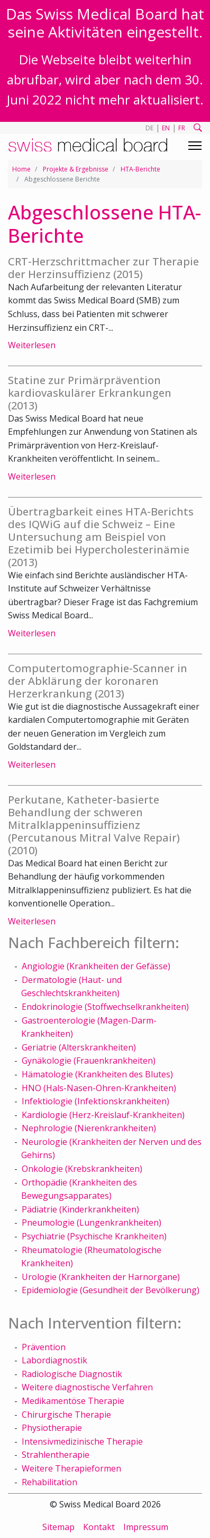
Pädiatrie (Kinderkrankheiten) (80, 1209)
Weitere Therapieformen (71, 1468)
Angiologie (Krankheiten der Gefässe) (96, 966)
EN (166, 127)
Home (21, 169)
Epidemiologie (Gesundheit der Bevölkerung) (110, 1290)
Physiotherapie (52, 1428)
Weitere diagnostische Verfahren (87, 1387)
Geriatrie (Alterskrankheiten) (79, 1047)
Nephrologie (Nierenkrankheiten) (89, 1128)
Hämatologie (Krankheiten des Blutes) (97, 1074)
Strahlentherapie (55, 1454)
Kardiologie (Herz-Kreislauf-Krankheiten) (103, 1115)
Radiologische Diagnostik (72, 1374)
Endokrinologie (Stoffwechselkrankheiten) (105, 1006)
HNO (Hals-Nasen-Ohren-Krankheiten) (99, 1088)
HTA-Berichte (140, 169)
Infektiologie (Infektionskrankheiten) (95, 1101)
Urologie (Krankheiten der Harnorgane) (101, 1277)
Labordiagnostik (54, 1360)
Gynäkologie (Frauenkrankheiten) (89, 1060)
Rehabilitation (49, 1482)
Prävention (44, 1347)
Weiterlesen (32, 345)
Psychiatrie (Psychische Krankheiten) (94, 1236)
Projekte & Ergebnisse (75, 169)
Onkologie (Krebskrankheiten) (82, 1168)
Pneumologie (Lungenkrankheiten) (91, 1222)
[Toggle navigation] (195, 145)
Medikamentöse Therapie (73, 1401)
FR (181, 127)
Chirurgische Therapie (66, 1414)
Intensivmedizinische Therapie (82, 1441)
